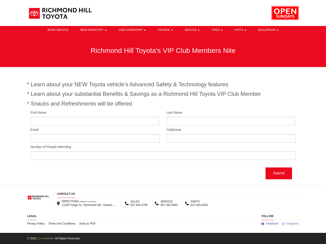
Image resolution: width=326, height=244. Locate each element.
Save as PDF (87, 223)
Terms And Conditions (62, 223)
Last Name (174, 112)
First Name (38, 112)
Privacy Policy (36, 223)
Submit (279, 173)
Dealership (268, 30)
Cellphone (173, 130)
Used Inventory (132, 30)
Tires (217, 30)
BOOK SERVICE (57, 30)
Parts (240, 30)
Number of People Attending (50, 147)
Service (192, 30)
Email (34, 130)
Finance (165, 30)
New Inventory (93, 30)
